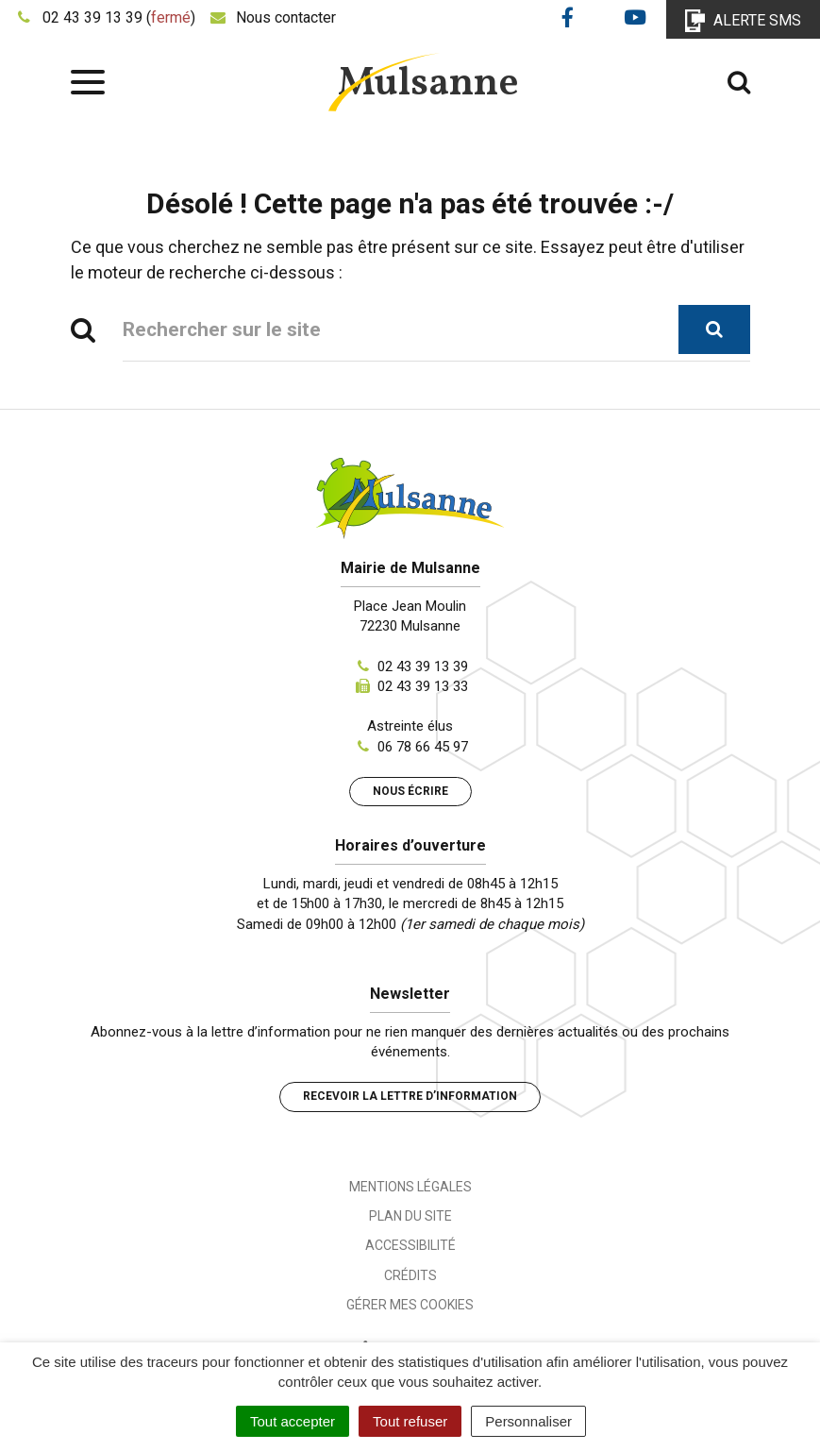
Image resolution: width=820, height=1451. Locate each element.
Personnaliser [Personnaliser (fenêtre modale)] (528, 1421)
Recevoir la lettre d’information (410, 1096)
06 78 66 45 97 (422, 746)
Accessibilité (410, 1245)
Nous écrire (410, 791)
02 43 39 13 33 (422, 686)
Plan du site (410, 1215)
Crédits (410, 1275)
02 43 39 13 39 (422, 666)
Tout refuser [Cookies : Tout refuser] (410, 1421)
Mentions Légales (410, 1186)
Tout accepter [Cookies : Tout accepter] (292, 1421)
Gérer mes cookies (410, 1304)
